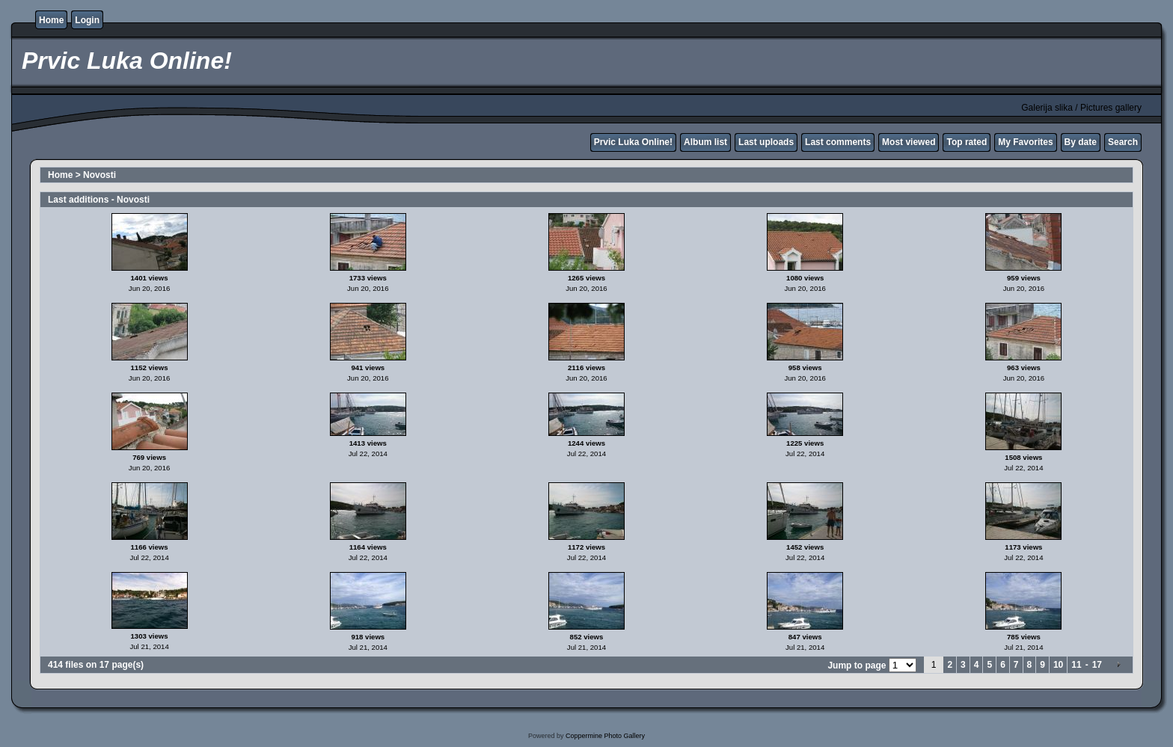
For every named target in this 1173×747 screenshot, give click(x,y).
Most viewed (908, 142)
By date (1081, 142)
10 (1058, 665)
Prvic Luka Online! (633, 142)
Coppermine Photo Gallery (605, 736)
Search (1123, 142)
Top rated (966, 142)
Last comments (838, 142)
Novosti (99, 175)
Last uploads (766, 142)
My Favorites (1025, 142)
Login (87, 20)
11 (1076, 665)
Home (51, 20)
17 (1097, 665)
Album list (705, 142)
